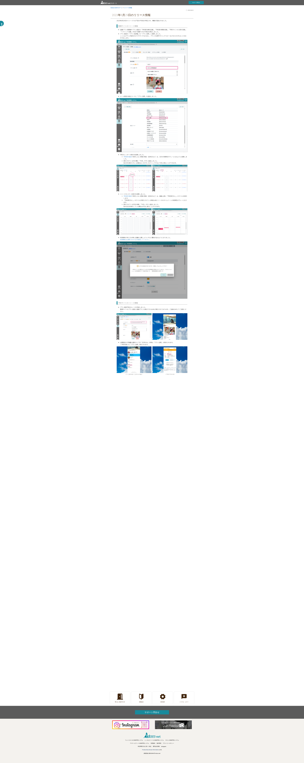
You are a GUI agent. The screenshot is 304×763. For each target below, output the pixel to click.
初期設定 (141, 702)
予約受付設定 (128, 157)
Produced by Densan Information (150, 749)
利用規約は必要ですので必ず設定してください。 (135, 240)
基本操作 (162, 702)
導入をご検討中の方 (120, 702)
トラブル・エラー (184, 702)
